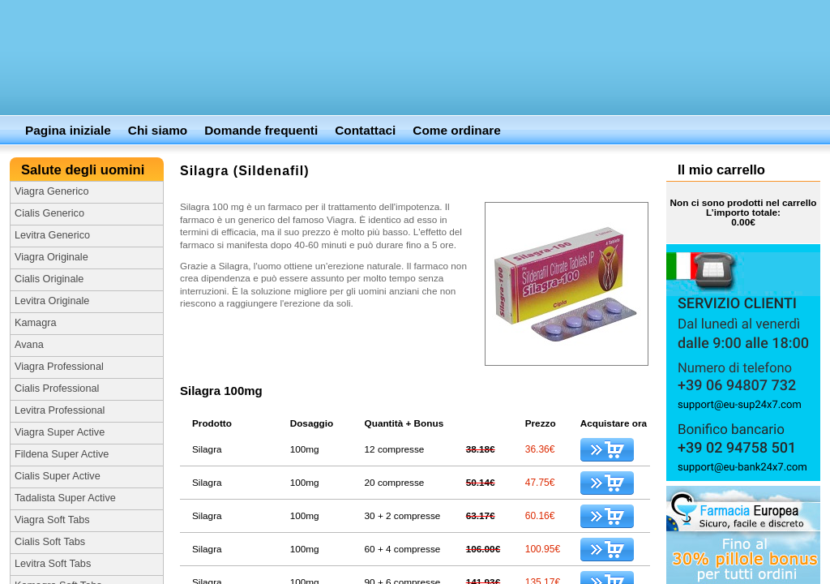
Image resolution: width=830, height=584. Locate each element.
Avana (29, 344)
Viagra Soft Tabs (52, 520)
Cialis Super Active (58, 476)
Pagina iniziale (68, 130)
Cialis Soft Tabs (50, 542)
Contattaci (365, 130)
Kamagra (35, 322)
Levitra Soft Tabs (53, 563)
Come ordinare (456, 130)
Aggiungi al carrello (607, 450)
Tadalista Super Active (65, 498)
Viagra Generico (51, 191)
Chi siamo (157, 130)
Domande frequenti (261, 130)
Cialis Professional (57, 388)
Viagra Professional (59, 366)
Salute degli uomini (84, 170)
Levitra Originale (52, 301)
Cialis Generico (49, 213)
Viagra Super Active (60, 432)
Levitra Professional (60, 410)
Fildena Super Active (62, 454)
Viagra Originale (51, 257)
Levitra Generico (52, 235)
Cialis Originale (49, 279)
